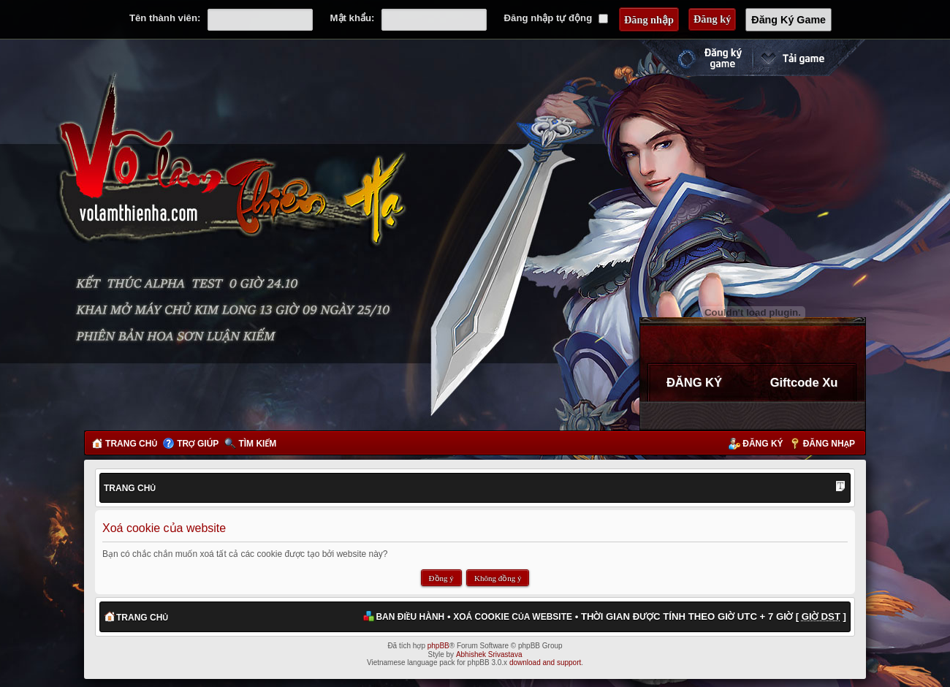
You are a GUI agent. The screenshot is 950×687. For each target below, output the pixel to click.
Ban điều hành (410, 617)
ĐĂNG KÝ (694, 382)
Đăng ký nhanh (695, 57)
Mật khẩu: (352, 17)
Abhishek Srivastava (489, 654)
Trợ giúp (197, 444)
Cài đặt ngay (809, 57)
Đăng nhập (829, 444)
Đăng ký (762, 444)
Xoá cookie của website (512, 617)
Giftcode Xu (804, 382)
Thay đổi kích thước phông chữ (840, 487)
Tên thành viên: (164, 17)
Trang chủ (131, 444)
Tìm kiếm (257, 444)
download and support (545, 662)
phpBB (438, 646)
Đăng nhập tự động (556, 17)
